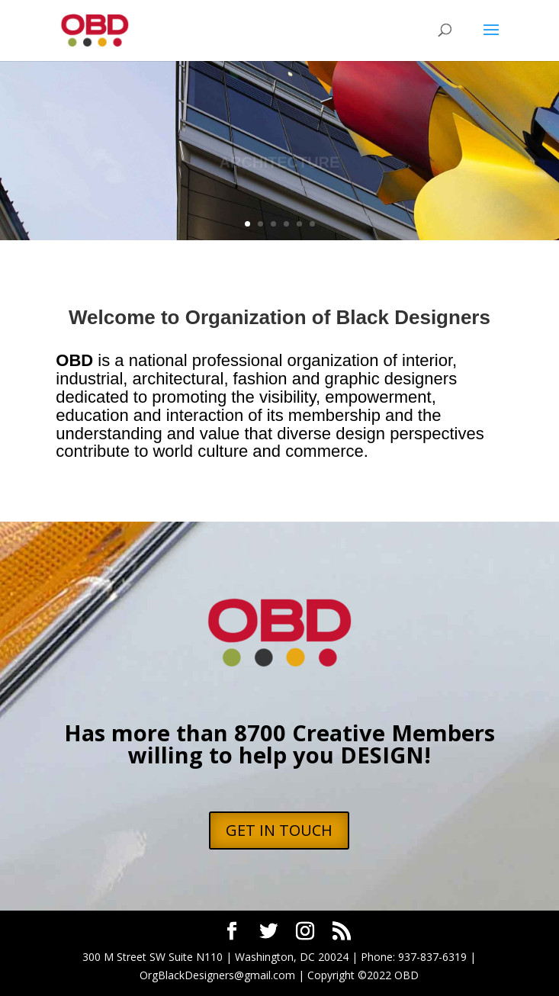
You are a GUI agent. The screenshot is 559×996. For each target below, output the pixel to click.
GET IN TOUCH (279, 830)
